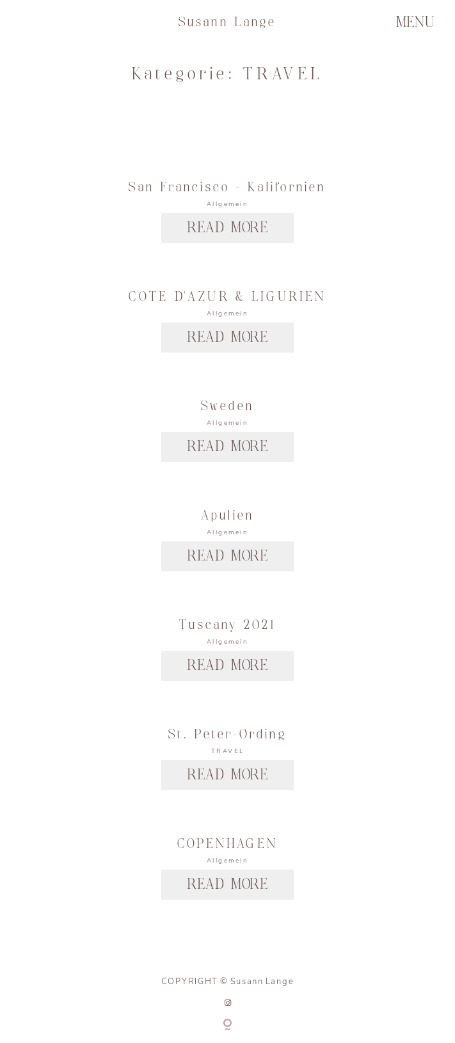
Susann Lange (228, 22)
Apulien (227, 516)
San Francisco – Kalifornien (227, 187)
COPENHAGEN (227, 844)
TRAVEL (227, 751)
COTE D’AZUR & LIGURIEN (227, 297)
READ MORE (227, 228)
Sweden (227, 406)
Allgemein (228, 204)
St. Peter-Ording (227, 734)
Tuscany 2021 (227, 625)
